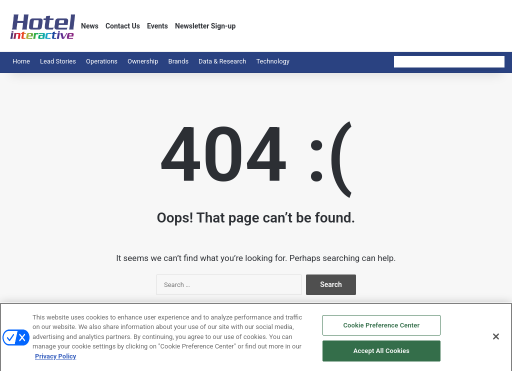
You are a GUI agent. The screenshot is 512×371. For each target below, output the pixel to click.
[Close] (496, 342)
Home (21, 61)
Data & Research (222, 61)
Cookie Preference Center (381, 331)
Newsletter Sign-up (205, 26)
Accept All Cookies (382, 356)
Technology (273, 61)
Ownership (143, 61)
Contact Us (123, 26)
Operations (102, 61)
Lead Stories (58, 61)
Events (157, 26)
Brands (178, 61)
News (89, 26)
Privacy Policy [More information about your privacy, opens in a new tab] (55, 362)
